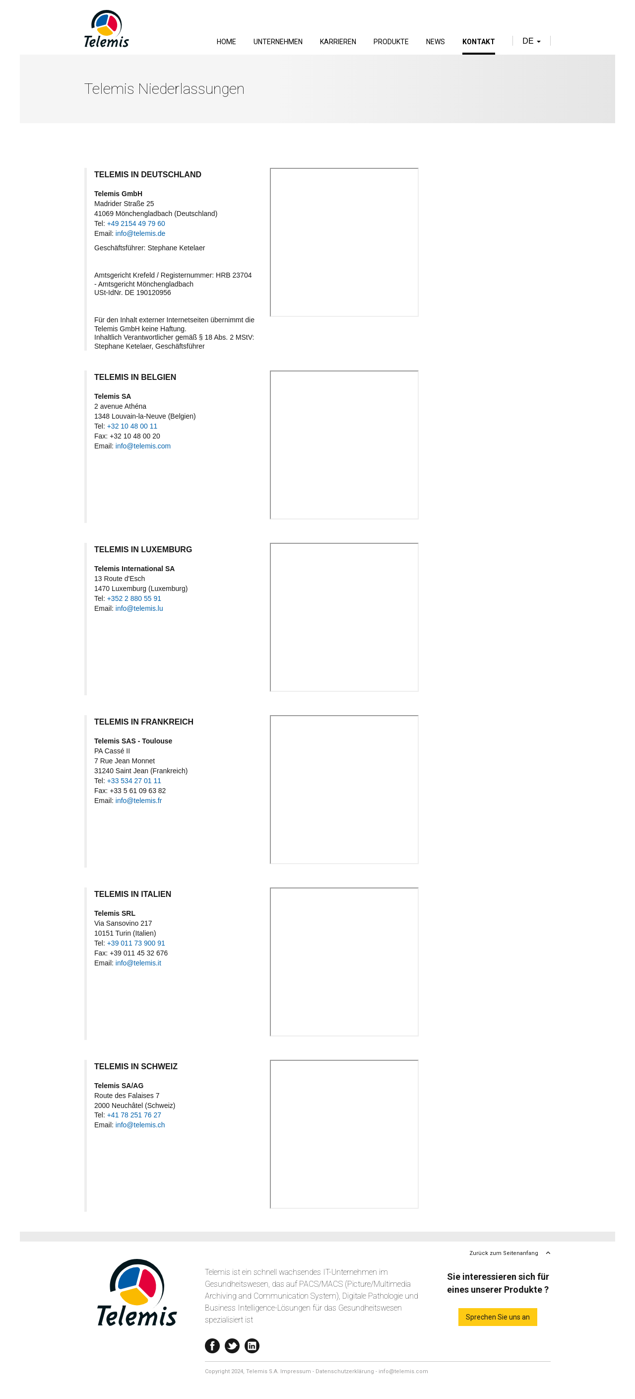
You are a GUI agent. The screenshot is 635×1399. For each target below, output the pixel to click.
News (435, 42)
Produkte (391, 42)
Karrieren (338, 42)
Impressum (295, 1371)
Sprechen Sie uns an (498, 1317)
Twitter (232, 1343)
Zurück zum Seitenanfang (503, 1253)
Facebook (212, 1343)
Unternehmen (278, 42)
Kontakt (478, 42)
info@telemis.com (403, 1371)
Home (226, 42)
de (531, 41)
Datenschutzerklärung (345, 1371)
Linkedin (252, 1343)
